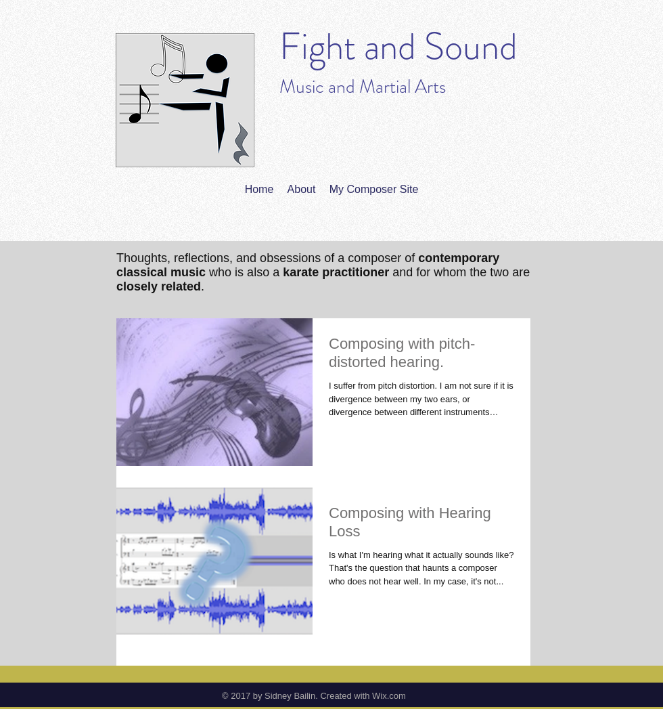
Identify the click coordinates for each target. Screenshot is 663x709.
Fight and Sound (398, 46)
